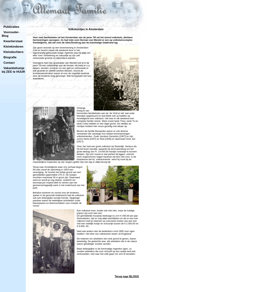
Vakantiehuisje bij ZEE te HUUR (13, 69)
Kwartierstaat (13, 41)
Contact (9, 62)
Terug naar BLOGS (127, 276)
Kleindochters (13, 52)
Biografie (9, 57)
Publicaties (11, 26)
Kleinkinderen (13, 46)
